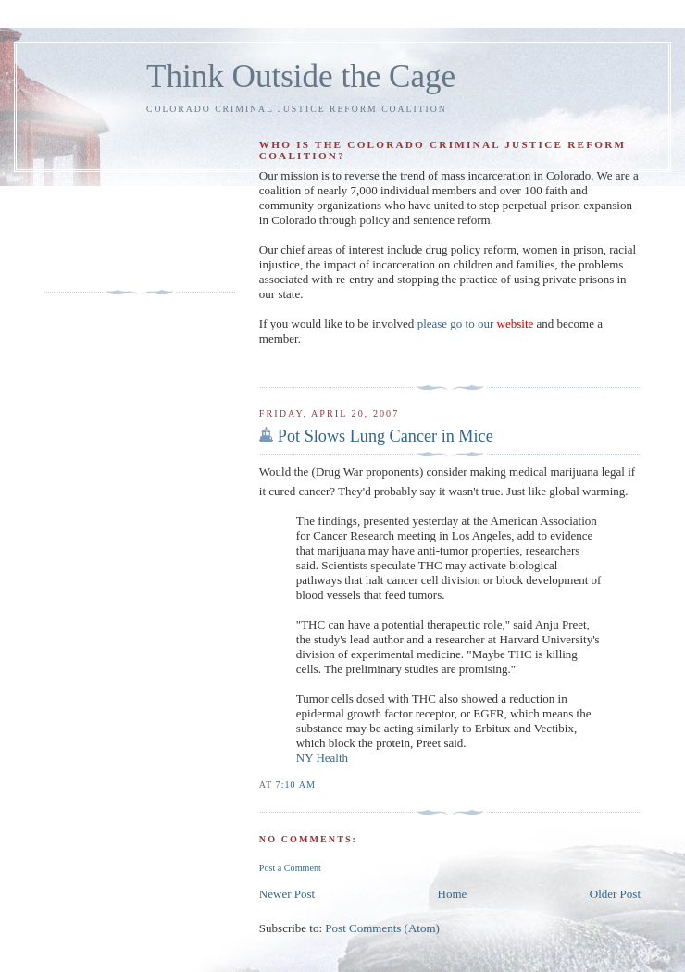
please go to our (475, 323)
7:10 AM (296, 784)
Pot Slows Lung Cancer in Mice (385, 436)
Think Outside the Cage (300, 76)
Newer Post (287, 894)
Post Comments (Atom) (382, 928)
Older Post (615, 894)
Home (452, 894)
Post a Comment (290, 868)
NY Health (322, 758)
